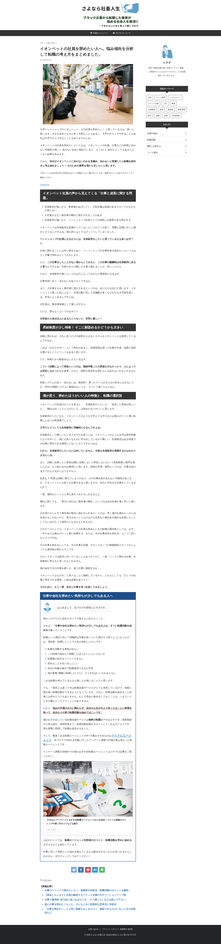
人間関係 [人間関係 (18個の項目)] (151, 110)
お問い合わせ (93, 923)
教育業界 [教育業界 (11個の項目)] (181, 110)
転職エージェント (99, 33)
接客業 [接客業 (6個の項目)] (170, 110)
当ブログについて (122, 33)
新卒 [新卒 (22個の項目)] (149, 116)
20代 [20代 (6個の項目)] (150, 97)
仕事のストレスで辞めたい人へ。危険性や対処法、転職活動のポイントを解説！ (83, 889)
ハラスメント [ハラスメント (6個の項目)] (175, 97)
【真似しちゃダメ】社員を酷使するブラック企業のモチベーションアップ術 (80, 894)
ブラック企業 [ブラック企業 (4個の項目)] (153, 103)
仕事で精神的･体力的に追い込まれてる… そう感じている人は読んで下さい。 (81, 898)
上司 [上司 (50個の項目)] (165, 103)
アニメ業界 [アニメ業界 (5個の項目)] (160, 97)
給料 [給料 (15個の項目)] (166, 116)
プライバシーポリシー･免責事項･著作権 (117, 923)
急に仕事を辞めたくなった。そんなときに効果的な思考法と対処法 (76, 902)
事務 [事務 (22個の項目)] (173, 103)
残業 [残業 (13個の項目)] (158, 116)
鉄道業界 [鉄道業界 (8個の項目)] (176, 116)
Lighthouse (44, 185)
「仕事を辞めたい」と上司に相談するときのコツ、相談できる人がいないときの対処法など (88, 906)
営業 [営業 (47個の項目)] (161, 110)
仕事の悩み (47, 880)
